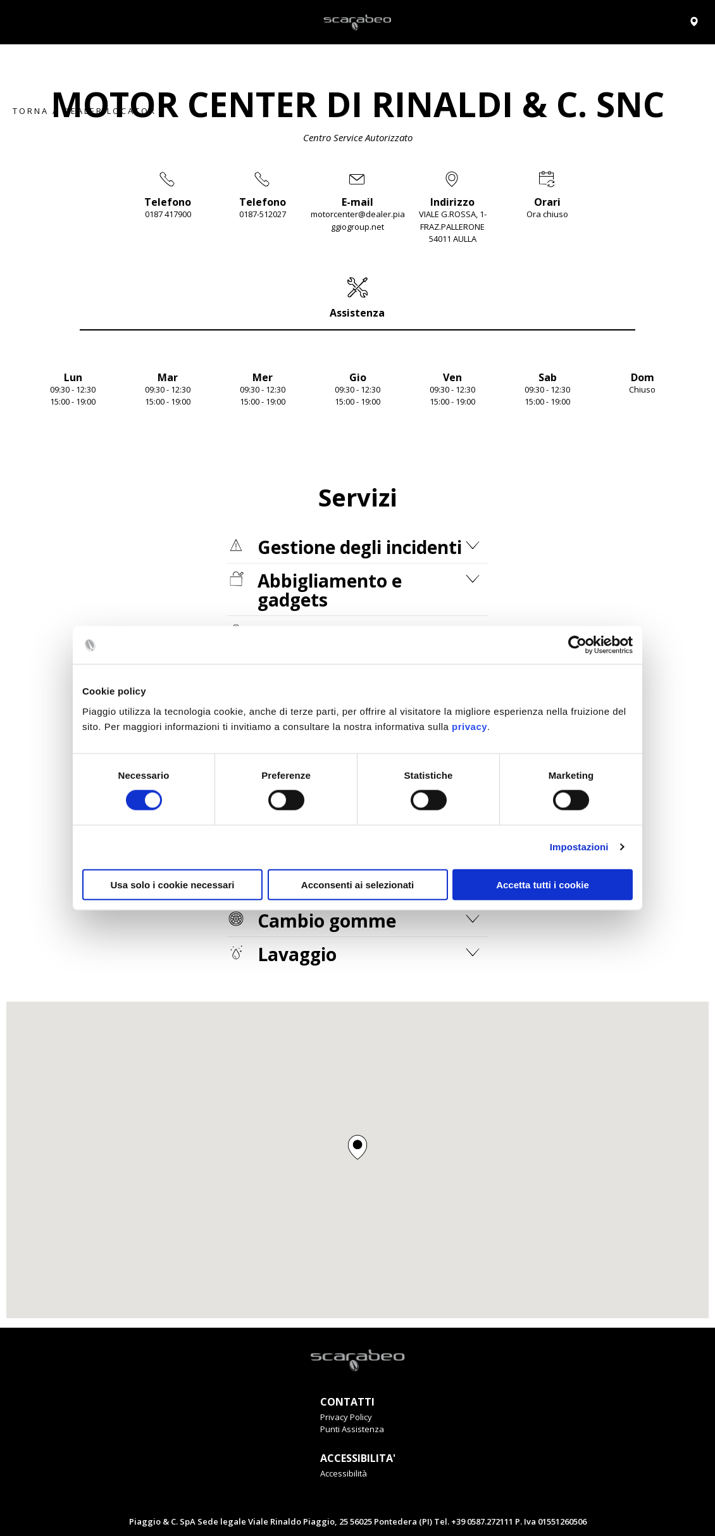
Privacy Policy (346, 1417)
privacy (469, 726)
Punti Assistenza (352, 1429)
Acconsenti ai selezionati (357, 884)
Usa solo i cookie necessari (173, 884)
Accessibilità (343, 1473)
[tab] (357, 297)
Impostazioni (579, 846)
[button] (357, 1147)
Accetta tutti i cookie (542, 884)
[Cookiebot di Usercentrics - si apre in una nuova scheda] (577, 645)
